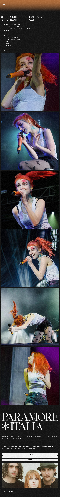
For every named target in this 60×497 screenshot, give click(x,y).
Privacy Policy (7, 491)
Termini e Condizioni (10, 495)
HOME (3, 4)
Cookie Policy (7, 493)
